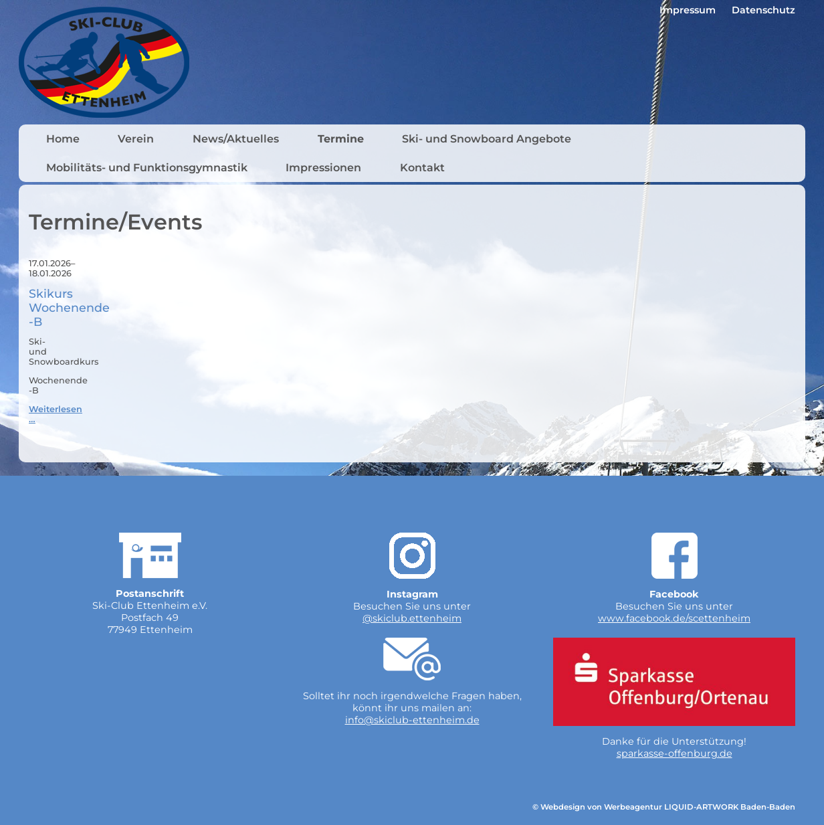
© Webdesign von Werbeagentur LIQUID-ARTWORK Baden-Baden (663, 807)
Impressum (687, 10)
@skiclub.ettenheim (412, 618)
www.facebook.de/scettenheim (674, 618)
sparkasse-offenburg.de (674, 753)
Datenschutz (763, 10)
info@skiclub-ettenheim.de (412, 720)
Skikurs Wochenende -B (69, 307)
